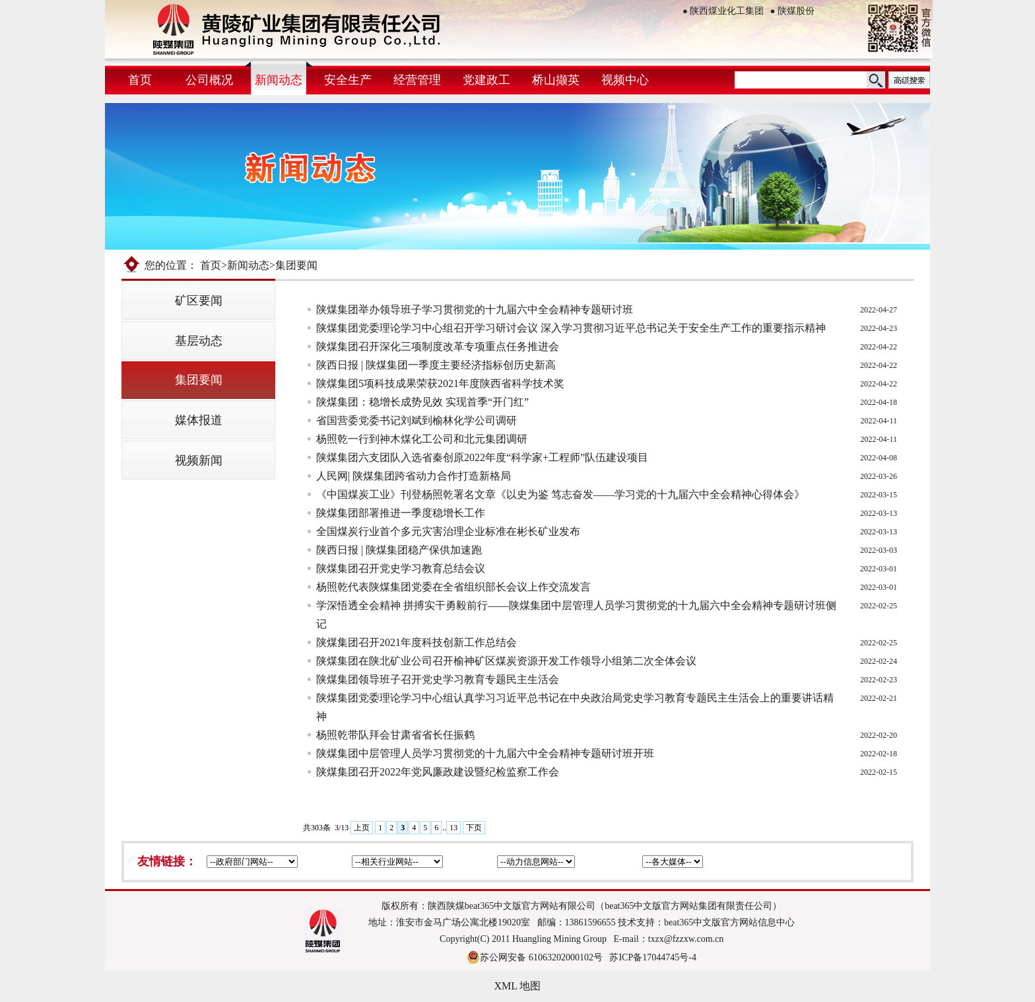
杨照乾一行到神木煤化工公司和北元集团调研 (421, 439)
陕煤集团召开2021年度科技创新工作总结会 (416, 642)
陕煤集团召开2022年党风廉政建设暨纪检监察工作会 (437, 771)
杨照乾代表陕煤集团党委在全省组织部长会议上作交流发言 (453, 586)
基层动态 (198, 340)
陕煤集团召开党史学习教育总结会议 (400, 568)
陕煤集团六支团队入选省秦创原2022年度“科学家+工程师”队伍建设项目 (482, 457)
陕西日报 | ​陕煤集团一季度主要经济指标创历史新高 (436, 365)
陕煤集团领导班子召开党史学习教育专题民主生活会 (437, 679)
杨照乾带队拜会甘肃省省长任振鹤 (395, 734)
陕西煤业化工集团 (723, 11)
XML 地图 (517, 985)
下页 (474, 827)
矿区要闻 (198, 300)
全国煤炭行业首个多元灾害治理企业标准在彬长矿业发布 (448, 531)
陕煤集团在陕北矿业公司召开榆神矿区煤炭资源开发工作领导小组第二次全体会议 (506, 660)
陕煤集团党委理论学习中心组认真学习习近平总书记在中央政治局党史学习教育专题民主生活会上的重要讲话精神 (575, 707)
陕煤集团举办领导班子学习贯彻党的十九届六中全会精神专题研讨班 (474, 309)
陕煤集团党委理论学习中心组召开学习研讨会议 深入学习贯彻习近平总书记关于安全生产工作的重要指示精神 (571, 328)
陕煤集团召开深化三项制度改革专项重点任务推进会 (437, 346)
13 (453, 827)
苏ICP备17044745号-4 (652, 957)
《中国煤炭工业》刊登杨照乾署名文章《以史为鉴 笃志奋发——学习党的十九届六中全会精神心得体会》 (560, 494)
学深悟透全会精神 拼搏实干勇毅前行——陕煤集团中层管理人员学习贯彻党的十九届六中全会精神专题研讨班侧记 (576, 614)
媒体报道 (198, 420)
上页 (362, 827)
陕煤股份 (792, 11)
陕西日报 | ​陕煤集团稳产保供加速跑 (399, 549)
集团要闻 (198, 379)
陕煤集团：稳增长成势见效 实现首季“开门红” (422, 402)
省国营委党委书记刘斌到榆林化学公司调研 (416, 420)
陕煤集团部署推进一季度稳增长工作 (400, 513)
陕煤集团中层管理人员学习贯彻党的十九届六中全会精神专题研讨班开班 (485, 753)
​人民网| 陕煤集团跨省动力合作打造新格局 (413, 476)
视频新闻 (198, 460)
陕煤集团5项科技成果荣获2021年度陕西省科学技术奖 (440, 383)
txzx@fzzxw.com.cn (686, 939)
